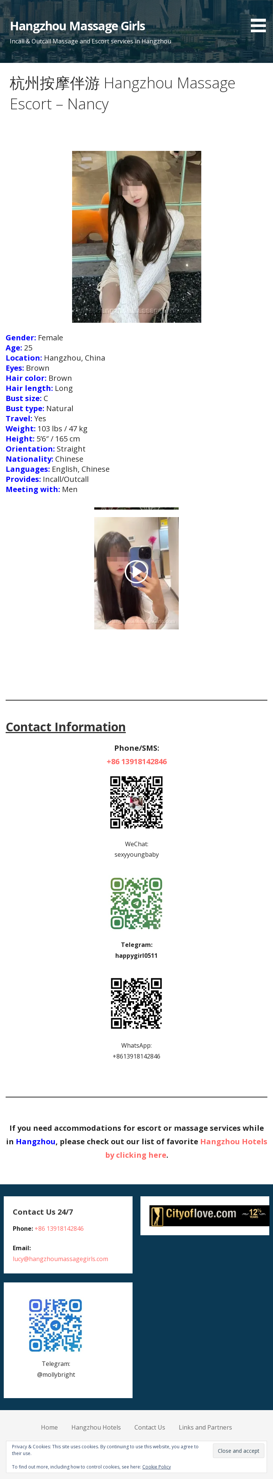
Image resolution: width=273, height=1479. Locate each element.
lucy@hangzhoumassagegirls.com (60, 1259)
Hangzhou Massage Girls (77, 26)
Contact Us (149, 1427)
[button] (261, 17)
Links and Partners (205, 1427)
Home (49, 1427)
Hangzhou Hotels (96, 1427)
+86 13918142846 (137, 761)
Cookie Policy (156, 1467)
